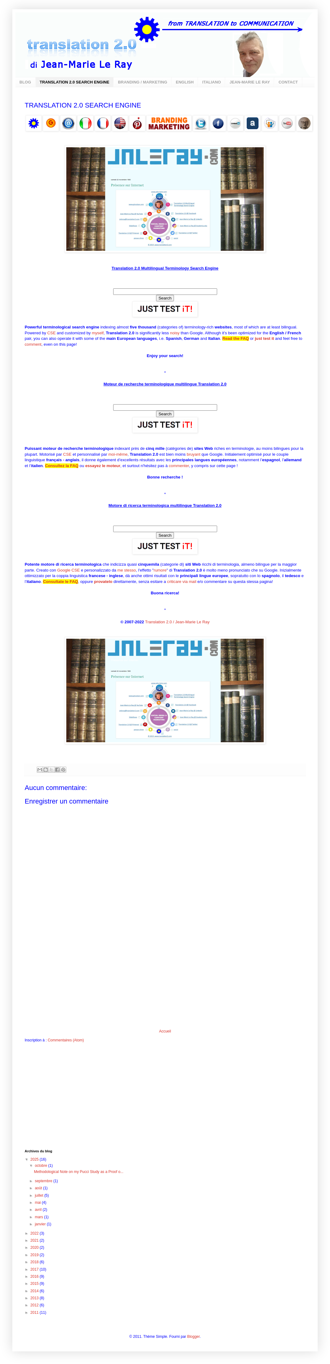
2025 (35, 1159)
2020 (35, 1247)
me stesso (127, 570)
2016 (35, 1276)
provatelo (103, 581)
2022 (35, 1233)
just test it (264, 338)
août (39, 1188)
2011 (35, 1312)
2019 (35, 1255)
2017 (35, 1269)
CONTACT (288, 82)
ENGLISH (185, 82)
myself (98, 333)
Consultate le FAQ (60, 581)
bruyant (193, 454)
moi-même (117, 454)
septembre (44, 1181)
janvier (41, 1224)
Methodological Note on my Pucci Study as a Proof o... (78, 1172)
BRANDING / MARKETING (142, 82)
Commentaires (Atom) (66, 1040)
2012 (35, 1305)
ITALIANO (211, 82)
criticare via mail (181, 581)
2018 (35, 1262)
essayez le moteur (102, 465)
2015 (35, 1283)
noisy (174, 333)
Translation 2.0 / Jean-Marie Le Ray (177, 622)
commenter (179, 465)
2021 (35, 1240)
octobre (41, 1165)
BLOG (25, 82)
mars (39, 1217)
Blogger (193, 1336)
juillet (39, 1195)
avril (39, 1209)
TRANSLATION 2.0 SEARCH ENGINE (74, 82)
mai (38, 1202)
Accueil (165, 1031)
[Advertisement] (165, 982)
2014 (35, 1291)
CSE (51, 333)
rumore (160, 570)
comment (33, 344)
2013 (35, 1298)
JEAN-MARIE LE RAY (249, 82)
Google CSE (68, 570)
